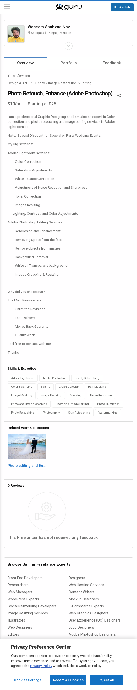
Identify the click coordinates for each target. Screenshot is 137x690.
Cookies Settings (27, 680)
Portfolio (69, 63)
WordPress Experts (23, 599)
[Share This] (119, 95)
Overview (25, 63)
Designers (77, 578)
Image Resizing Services (28, 613)
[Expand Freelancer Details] (69, 46)
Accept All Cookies (68, 680)
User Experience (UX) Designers (95, 620)
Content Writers (82, 592)
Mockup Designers (84, 599)
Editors (13, 634)
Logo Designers (81, 627)
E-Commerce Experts (86, 606)
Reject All (106, 680)
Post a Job (122, 7)
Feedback (112, 63)
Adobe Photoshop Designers (92, 634)
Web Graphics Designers (88, 613)
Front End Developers (25, 578)
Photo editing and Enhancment (27, 465)
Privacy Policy (41, 666)
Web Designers (20, 627)
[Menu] (7, 7)
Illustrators (16, 620)
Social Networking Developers (32, 606)
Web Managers (20, 592)
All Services (19, 76)
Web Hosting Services (86, 585)
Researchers (18, 585)
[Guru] (69, 7)
